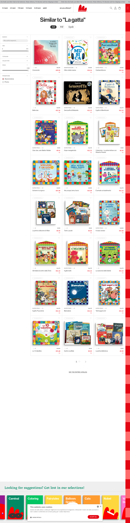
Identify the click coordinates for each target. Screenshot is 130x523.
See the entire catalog (78, 372)
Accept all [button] (93, 517)
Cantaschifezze (101, 70)
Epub (71, 27)
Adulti (45, 8)
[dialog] (65, 512)
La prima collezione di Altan (41, 231)
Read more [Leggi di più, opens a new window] (67, 512)
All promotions (9, 79)
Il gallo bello (67, 271)
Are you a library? (65, 8)
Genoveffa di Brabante (71, 110)
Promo (7, 82)
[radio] (53, 27)
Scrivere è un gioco (38, 190)
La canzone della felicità (103, 271)
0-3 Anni (5, 8)
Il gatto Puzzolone (38, 311)
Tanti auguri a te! (101, 311)
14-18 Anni (37, 8)
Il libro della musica (70, 70)
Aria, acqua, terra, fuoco (71, 190)
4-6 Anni (12, 8)
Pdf (61, 27)
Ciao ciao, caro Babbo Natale (41, 150)
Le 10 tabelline (37, 351)
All (53, 27)
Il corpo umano (100, 231)
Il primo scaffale (69, 351)
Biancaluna (67, 311)
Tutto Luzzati (68, 231)
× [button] (100, 506)
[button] (35, 517)
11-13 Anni (29, 8)
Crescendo (36, 70)
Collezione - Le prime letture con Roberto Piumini (106, 151)
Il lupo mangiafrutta (70, 150)
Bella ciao (35, 110)
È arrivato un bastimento (103, 190)
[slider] (2, 51)
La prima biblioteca (102, 351)
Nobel (116, 498)
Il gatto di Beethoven (102, 110)
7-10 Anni (20, 8)
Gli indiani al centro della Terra (41, 271)
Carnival (22, 498)
